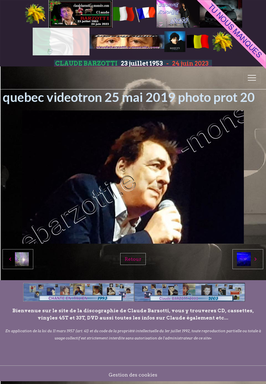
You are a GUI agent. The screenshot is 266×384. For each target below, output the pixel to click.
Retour (133, 259)
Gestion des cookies (133, 375)
